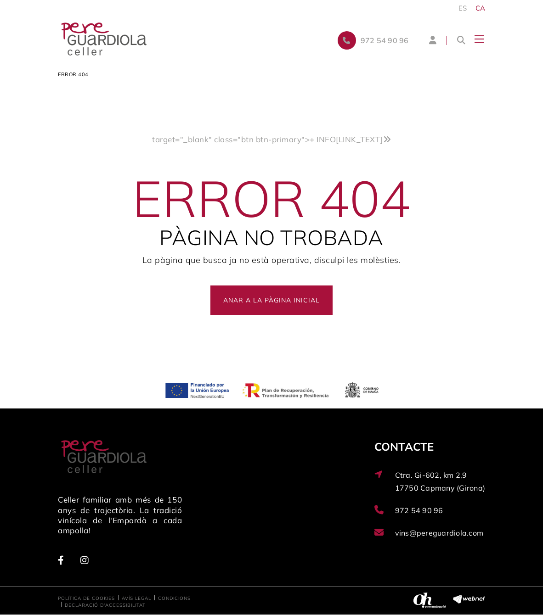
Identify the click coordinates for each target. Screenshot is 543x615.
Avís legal (136, 598)
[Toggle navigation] (479, 39)
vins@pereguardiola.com (439, 532)
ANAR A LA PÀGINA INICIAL (271, 300)
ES (462, 8)
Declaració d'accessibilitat (105, 605)
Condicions (174, 598)
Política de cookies (86, 598)
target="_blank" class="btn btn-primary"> (271, 139)
